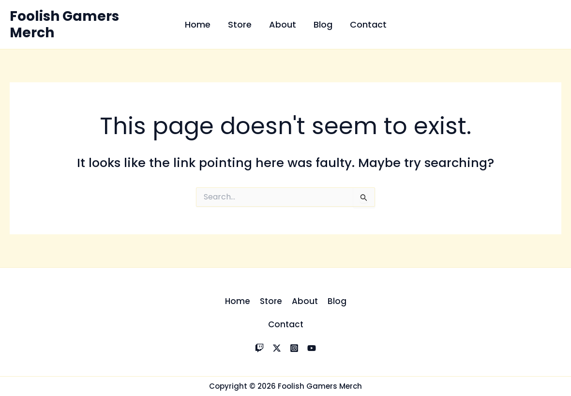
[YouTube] (311, 348)
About (282, 24)
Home (197, 24)
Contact (368, 24)
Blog (323, 24)
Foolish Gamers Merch (64, 24)
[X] (276, 348)
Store (240, 24)
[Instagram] (294, 348)
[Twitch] (259, 348)
